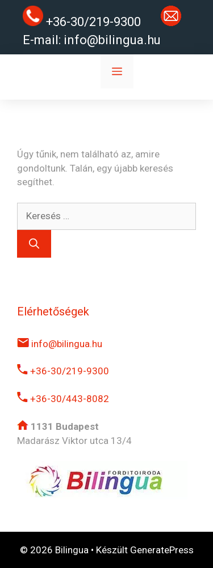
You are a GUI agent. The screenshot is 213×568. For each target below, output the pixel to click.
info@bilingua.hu (112, 40)
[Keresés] (34, 244)
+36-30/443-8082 (63, 398)
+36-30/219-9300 (63, 371)
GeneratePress (162, 550)
